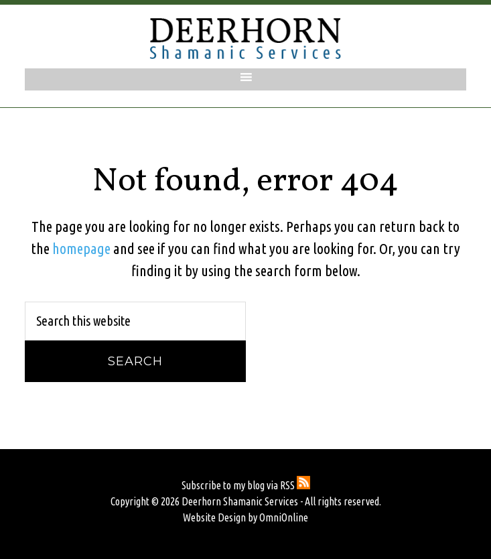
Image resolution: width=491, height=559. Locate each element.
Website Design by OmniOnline (245, 517)
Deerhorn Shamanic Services (245, 38)
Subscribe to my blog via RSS (246, 485)
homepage (81, 248)
